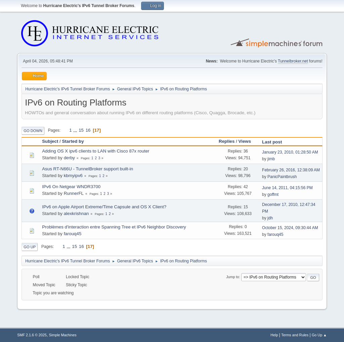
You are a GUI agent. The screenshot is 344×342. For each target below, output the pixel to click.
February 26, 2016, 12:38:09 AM (291, 170)
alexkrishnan (76, 213)
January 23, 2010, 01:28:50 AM (290, 152)
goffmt (272, 194)
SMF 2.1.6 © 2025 (32, 335)
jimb (271, 159)
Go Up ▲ (319, 335)
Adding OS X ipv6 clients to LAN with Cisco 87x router (95, 151)
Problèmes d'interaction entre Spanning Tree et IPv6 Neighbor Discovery (114, 226)
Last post (272, 141)
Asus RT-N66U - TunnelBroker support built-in (87, 168)
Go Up (30, 247)
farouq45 (73, 233)
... (75, 130)
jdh (270, 218)
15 (81, 130)
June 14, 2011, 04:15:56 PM (287, 187)
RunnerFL (74, 193)
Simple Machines (63, 335)
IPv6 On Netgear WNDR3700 (71, 186)
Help (274, 335)
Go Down (33, 131)
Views (248, 141)
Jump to (232, 277)
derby (69, 157)
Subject (50, 141)
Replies (226, 141)
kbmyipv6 (73, 175)
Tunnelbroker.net (293, 61)
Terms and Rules (294, 335)
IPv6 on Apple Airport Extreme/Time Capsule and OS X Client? (104, 206)
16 (88, 130)
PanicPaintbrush (282, 176)
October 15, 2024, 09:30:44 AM (290, 227)
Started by (73, 141)
